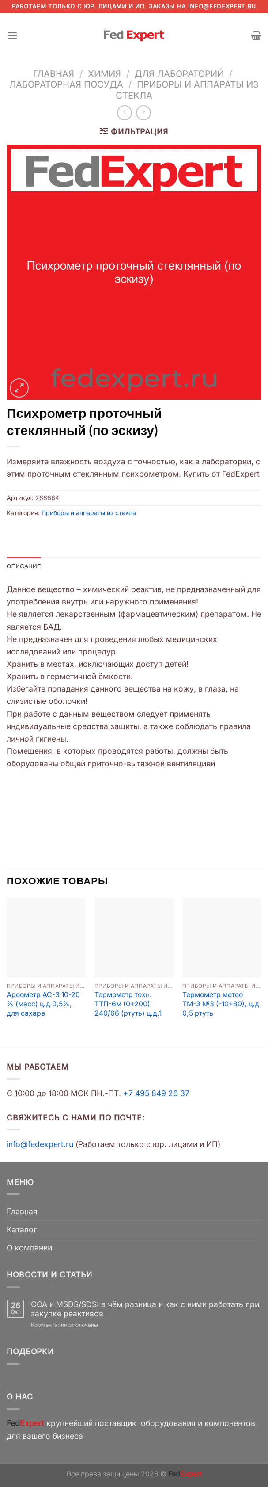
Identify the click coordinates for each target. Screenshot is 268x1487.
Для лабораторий (179, 73)
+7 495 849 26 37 (156, 1093)
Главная (53, 73)
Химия (104, 73)
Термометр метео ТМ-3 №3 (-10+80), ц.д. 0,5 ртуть (221, 1004)
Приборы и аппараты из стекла (187, 89)
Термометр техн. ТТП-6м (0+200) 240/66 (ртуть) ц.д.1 (128, 1004)
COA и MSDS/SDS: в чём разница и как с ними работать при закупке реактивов (145, 1309)
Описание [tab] (25, 566)
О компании (29, 1248)
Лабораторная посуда (66, 84)
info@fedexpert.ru (222, 6)
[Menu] (13, 35)
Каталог (22, 1230)
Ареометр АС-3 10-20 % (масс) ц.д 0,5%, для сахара (43, 1004)
